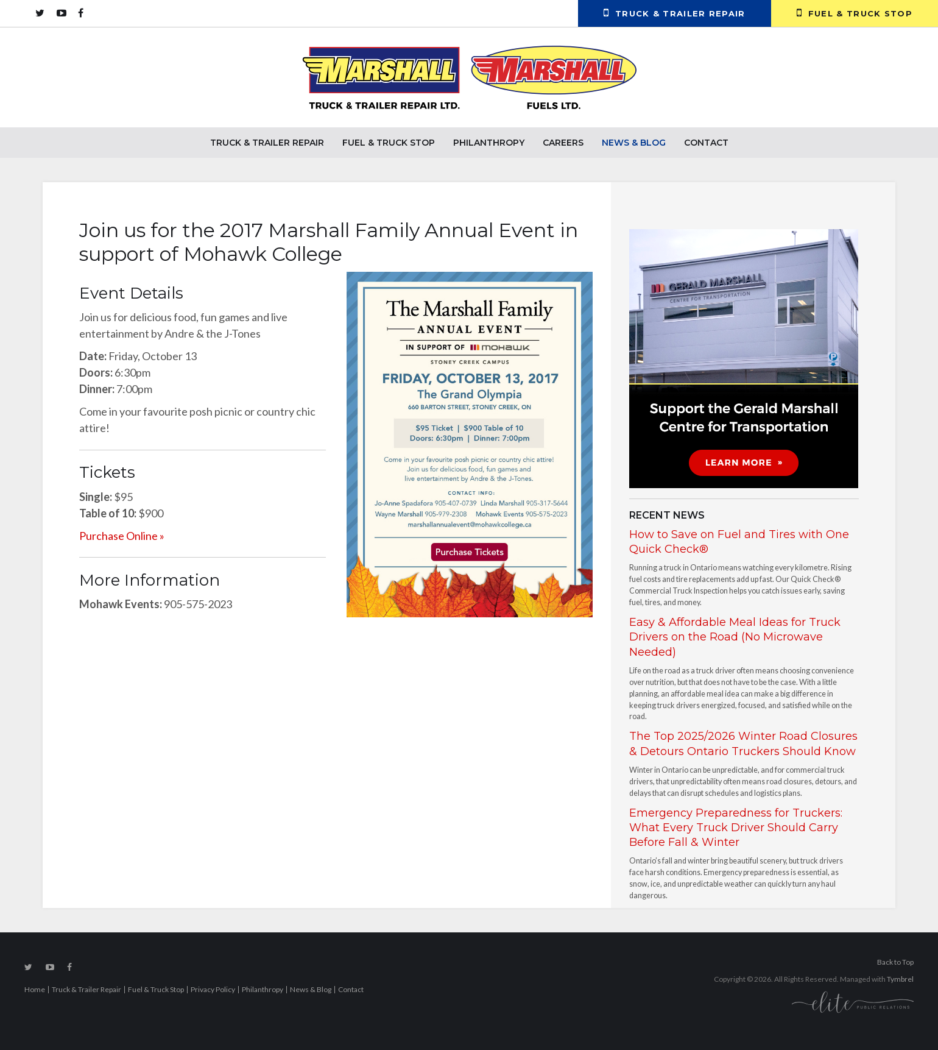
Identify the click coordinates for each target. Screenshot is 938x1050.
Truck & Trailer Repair (675, 12)
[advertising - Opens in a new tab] (743, 357)
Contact (706, 142)
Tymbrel (900, 979)
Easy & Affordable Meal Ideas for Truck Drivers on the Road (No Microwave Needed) (735, 637)
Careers (563, 142)
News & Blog (634, 142)
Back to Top (895, 962)
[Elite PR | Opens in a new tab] (853, 1001)
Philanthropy (488, 142)
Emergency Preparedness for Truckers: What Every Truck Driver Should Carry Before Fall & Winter (735, 828)
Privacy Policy (213, 989)
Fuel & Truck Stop (854, 12)
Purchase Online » (121, 535)
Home (34, 989)
